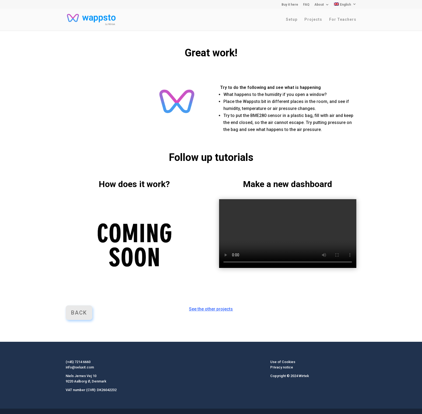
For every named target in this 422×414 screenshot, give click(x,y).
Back (79, 312)
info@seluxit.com (80, 367)
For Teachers (342, 20)
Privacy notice (281, 367)
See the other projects (211, 309)
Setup (291, 20)
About (319, 4)
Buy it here (290, 4)
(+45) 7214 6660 (78, 362)
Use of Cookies (282, 362)
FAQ (306, 4)
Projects (313, 20)
